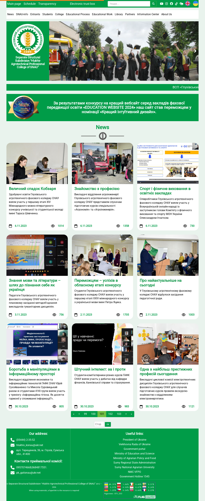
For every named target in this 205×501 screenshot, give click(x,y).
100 (93, 413)
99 (85, 413)
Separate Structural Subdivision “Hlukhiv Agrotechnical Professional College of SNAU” (52, 483)
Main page (14, 3)
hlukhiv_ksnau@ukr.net (29, 445)
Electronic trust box (82, 3)
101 (102, 413)
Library (119, 14)
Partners (130, 14)
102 (110, 413)
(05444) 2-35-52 (25, 439)
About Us (166, 14)
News (10, 14)
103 (119, 413)
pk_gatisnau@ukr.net (28, 472)
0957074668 (23, 467)
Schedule (30, 3)
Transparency (47, 3)
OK (108, 424)
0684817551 (39, 467)
